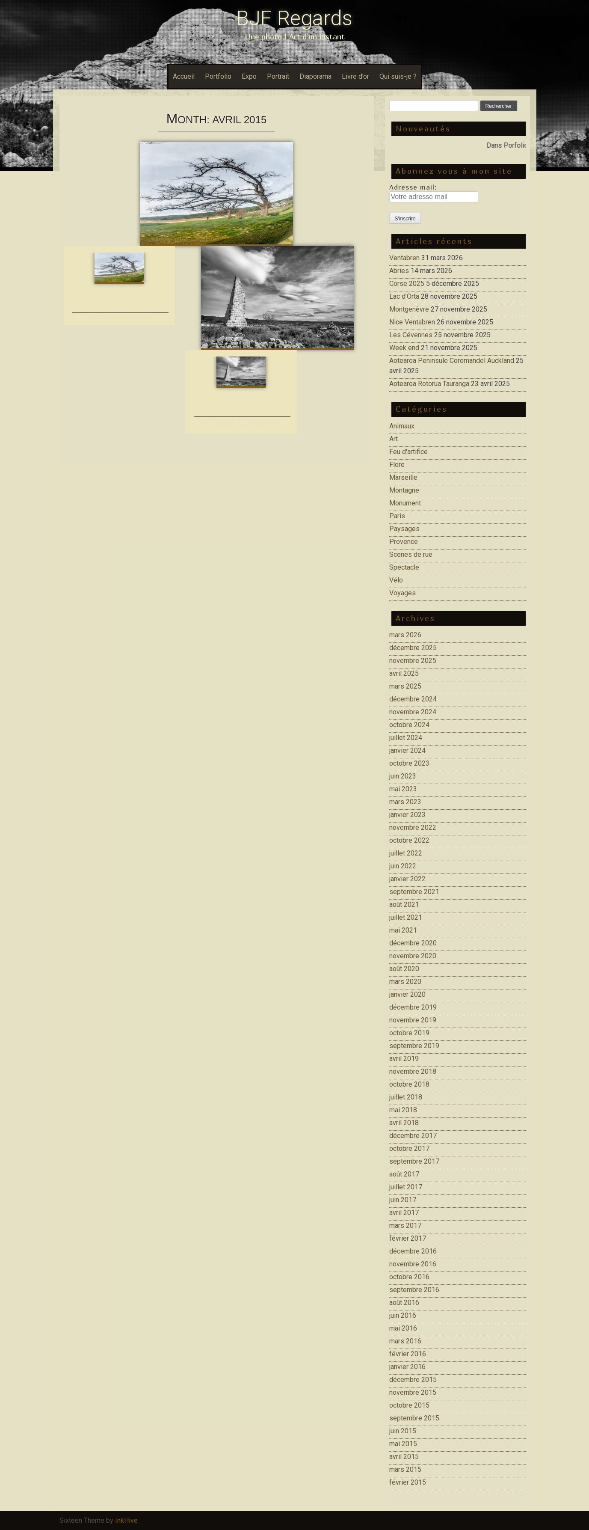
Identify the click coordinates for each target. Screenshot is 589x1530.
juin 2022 (402, 866)
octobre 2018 (409, 1084)
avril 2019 (404, 1059)
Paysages (404, 529)
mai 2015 (403, 1444)
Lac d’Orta (404, 296)
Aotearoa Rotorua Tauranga (429, 384)
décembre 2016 (413, 1251)
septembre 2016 (414, 1290)
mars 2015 (405, 1469)
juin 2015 (402, 1431)
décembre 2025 (413, 648)
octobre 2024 (409, 725)
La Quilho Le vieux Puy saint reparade (242, 422)
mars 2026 (405, 635)
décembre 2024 (413, 699)
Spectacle (404, 567)
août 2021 (404, 904)
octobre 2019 (409, 1033)
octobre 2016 (409, 1277)
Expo (249, 76)
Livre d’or (355, 76)
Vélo (396, 580)
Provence (403, 542)
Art (393, 439)
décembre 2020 (413, 943)
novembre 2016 (412, 1264)
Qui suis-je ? (398, 76)
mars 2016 (405, 1341)
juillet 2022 (405, 853)
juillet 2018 (405, 1097)
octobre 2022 (409, 840)
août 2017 (404, 1174)
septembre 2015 (414, 1418)
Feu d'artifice (408, 452)
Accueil (184, 76)
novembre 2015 (412, 1392)
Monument (405, 503)
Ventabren (404, 258)
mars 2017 (405, 1225)
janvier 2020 (407, 994)
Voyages (402, 593)
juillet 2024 (405, 738)
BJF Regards (294, 18)
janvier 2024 (407, 750)
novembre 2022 (412, 827)
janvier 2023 (407, 815)
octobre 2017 (409, 1148)
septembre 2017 (414, 1161)
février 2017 (407, 1238)
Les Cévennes (410, 335)
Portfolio (218, 76)
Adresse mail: (413, 187)
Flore (397, 464)
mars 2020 (405, 981)
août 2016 (404, 1302)
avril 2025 (404, 673)
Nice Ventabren (412, 322)
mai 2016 (403, 1328)
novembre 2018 (412, 1071)
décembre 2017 (413, 1136)
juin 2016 (402, 1315)
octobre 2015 (409, 1405)
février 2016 (407, 1354)
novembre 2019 (412, 1020)
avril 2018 (404, 1123)
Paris (397, 516)
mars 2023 (405, 802)
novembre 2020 (412, 956)
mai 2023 (403, 789)
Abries (399, 271)
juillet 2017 (405, 1187)
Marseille (403, 477)
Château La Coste (120, 316)
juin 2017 (402, 1200)
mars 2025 (405, 686)
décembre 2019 (413, 1007)
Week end (404, 348)
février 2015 (407, 1482)
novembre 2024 (412, 712)
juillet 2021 (405, 917)
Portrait (278, 76)
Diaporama (315, 76)
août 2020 (404, 969)
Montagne (404, 490)
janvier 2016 (407, 1367)
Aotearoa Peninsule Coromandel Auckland (451, 361)
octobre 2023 (409, 763)
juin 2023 (402, 776)
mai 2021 (403, 930)
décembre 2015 (413, 1380)
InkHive (126, 1520)
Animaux (401, 426)
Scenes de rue (410, 554)
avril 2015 (404, 1457)
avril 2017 (404, 1213)
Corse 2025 (406, 283)
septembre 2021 (414, 892)
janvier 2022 (407, 879)
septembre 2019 (414, 1046)
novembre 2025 (412, 661)
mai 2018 (403, 1110)
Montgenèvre (409, 309)
